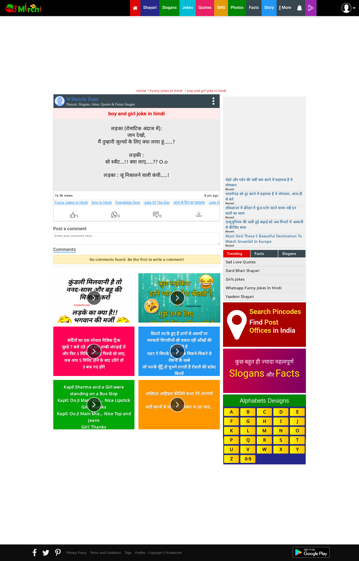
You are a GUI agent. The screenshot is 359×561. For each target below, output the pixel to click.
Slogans (289, 253)
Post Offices (264, 326)
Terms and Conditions (105, 553)
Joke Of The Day (157, 202)
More (285, 8)
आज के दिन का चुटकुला (189, 202)
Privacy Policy (77, 553)
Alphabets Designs (264, 400)
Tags (128, 553)
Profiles (140, 553)
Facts (259, 253)
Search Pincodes (275, 312)
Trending (235, 253)
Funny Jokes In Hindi (71, 202)
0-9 (248, 459)
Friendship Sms (127, 202)
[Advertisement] (179, 51)
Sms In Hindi (102, 202)
